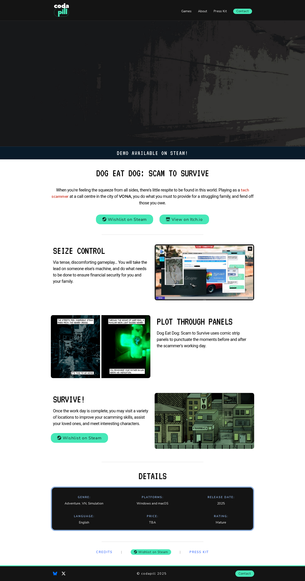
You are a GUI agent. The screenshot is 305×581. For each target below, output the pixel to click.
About (202, 11)
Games (186, 11)
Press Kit (220, 11)
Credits (104, 552)
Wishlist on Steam (124, 219)
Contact (242, 11)
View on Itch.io (184, 219)
